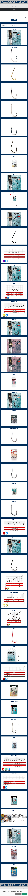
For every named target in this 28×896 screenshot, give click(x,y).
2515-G (14, 65)
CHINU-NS (14, 446)
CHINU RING (14, 392)
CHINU (14, 265)
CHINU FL (14, 319)
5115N (14, 156)
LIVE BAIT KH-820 (14, 701)
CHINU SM (14, 410)
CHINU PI (14, 374)
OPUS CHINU (14, 755)
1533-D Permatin (14, 47)
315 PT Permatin (14, 120)
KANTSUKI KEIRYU (14, 592)
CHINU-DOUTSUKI (14, 428)
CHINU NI (14, 356)
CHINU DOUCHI (14, 301)
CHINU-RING (14, 465)
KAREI (14, 628)
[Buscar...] (13, 17)
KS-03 (14, 683)
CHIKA (14, 247)
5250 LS (14, 174)
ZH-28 (14, 864)
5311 (14, 192)
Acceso (13, 19)
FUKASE (14, 501)
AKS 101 (14, 229)
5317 (14, 210)
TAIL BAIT (14, 810)
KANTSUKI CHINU (14, 574)
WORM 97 (14, 846)
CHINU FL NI (14, 338)
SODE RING (14, 792)
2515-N (14, 83)
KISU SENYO (14, 664)
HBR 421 (14, 537)
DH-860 (14, 483)
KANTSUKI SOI (14, 610)
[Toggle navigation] (4, 14)
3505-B (14, 138)
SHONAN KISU (14, 773)
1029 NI (14, 29)
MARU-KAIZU (14, 719)
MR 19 (14, 737)
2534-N (14, 101)
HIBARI (14, 555)
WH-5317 (14, 828)
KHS (14, 646)
